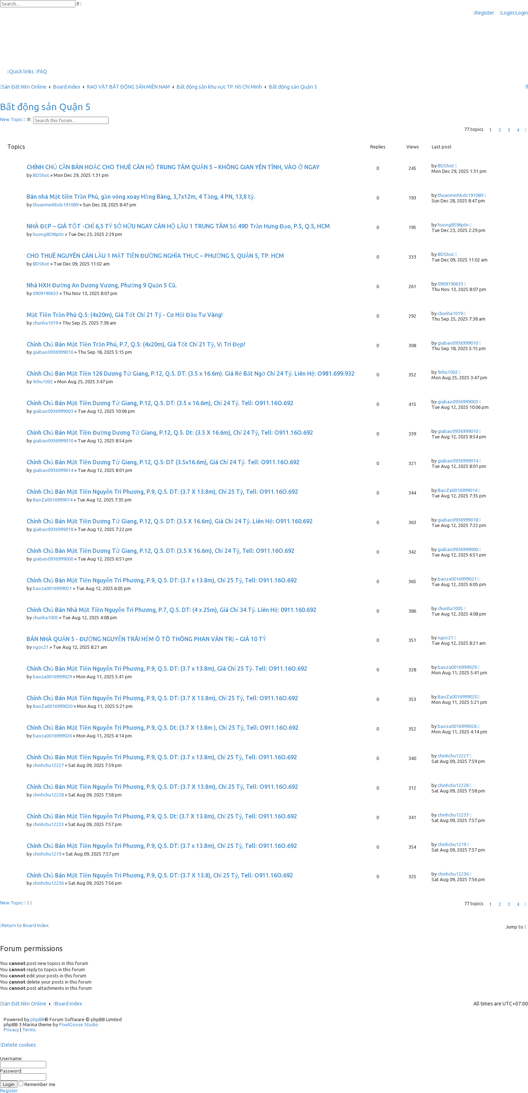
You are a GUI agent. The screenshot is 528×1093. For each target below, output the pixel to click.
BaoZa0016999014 (53, 499)
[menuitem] (507, 13)
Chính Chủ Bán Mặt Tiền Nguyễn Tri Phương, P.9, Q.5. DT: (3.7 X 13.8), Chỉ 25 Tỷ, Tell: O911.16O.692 (160, 875)
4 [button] (518, 129)
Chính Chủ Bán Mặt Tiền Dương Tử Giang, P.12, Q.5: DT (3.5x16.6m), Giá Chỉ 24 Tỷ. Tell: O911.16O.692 (163, 462)
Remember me (37, 1084)
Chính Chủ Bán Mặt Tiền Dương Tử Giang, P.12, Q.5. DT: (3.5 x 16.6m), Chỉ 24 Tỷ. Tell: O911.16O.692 (160, 403)
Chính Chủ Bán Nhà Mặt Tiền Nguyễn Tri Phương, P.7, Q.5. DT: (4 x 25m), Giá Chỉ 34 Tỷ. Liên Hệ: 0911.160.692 (171, 609)
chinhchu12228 (48, 794)
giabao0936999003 (53, 411)
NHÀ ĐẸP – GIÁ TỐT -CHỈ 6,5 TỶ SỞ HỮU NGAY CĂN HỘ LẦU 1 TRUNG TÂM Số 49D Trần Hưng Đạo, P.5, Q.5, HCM (178, 226)
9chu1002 (43, 381)
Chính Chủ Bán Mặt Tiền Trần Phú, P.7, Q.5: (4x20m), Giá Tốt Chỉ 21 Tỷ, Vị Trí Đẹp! (136, 344)
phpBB (37, 1019)
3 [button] (509, 129)
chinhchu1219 (47, 853)
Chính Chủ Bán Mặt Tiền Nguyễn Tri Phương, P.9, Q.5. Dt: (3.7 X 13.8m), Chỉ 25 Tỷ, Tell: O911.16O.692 (162, 816)
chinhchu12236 (48, 882)
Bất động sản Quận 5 (45, 106)
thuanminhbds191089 (55, 204)
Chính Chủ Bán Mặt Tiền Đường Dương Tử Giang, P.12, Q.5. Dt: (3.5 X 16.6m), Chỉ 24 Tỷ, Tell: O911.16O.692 (170, 432)
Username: (11, 1058)
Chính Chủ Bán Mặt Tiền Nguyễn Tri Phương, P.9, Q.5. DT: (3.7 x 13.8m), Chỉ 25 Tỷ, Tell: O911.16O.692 (162, 580)
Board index (67, 1004)
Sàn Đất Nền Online (24, 1004)
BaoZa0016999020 (53, 706)
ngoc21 (40, 647)
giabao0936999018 (53, 529)
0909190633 (45, 293)
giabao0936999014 (53, 470)
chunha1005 (45, 617)
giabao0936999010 (53, 351)
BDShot (41, 175)
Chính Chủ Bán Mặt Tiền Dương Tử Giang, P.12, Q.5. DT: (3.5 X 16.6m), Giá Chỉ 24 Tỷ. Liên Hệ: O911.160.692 (170, 521)
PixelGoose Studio (78, 1024)
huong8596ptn (48, 234)
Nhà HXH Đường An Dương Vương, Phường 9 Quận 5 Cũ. (102, 285)
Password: (11, 1070)
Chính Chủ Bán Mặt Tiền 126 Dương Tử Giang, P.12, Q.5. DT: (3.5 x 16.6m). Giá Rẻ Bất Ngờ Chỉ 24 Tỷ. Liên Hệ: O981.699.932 (191, 373)
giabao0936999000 (53, 558)
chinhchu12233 (48, 824)
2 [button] (499, 129)
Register (9, 1090)
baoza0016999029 (52, 676)
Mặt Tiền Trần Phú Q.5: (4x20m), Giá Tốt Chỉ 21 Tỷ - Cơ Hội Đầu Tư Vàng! (125, 314)
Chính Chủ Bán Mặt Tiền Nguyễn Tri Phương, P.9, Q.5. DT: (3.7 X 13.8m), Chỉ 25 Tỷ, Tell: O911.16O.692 (162, 491)
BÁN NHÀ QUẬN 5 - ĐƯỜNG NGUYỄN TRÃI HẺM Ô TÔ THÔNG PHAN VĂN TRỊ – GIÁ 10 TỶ (146, 639)
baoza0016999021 (52, 588)
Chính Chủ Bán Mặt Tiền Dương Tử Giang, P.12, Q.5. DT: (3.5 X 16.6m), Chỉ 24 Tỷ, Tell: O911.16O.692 (160, 550)
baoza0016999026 (52, 735)
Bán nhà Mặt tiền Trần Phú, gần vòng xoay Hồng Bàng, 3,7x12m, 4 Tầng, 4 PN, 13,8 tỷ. (141, 196)
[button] (525, 130)
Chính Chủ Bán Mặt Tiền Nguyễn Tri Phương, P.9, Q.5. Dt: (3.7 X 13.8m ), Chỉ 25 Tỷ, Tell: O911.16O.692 (162, 727)
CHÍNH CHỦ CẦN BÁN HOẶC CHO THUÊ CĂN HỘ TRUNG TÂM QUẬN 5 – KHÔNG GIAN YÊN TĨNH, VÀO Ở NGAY (173, 167)
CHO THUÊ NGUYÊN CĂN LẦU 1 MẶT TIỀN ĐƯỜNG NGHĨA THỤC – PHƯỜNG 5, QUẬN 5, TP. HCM (155, 255)
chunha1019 (45, 322)
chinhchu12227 (48, 765)
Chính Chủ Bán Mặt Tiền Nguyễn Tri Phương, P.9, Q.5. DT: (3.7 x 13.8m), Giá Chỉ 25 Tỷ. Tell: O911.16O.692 (167, 668)
